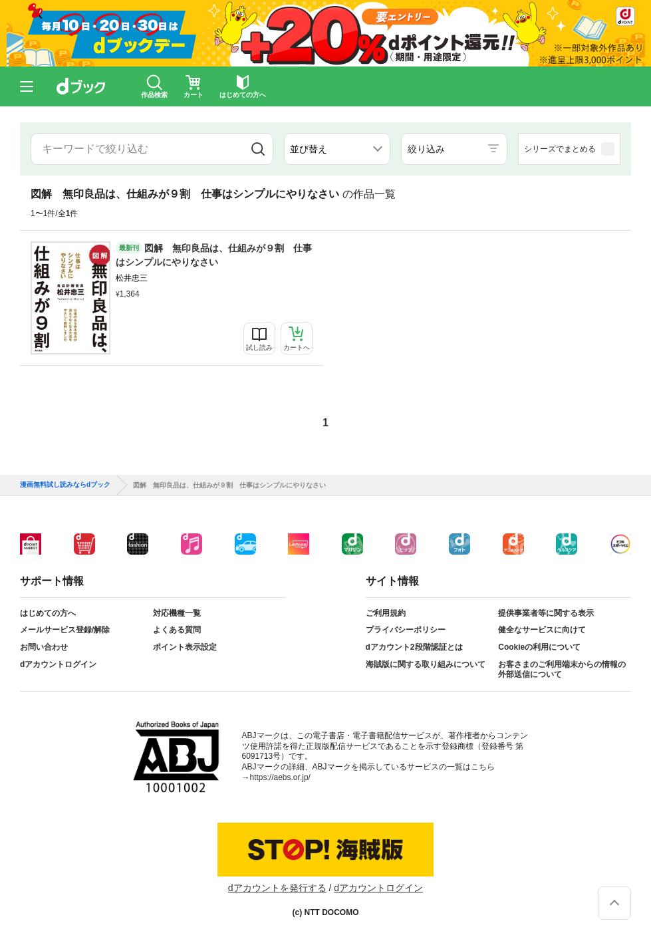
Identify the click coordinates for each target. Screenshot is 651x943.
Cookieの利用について (539, 647)
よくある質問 (177, 629)
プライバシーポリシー (406, 629)
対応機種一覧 (177, 613)
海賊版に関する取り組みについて (425, 664)
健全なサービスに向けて (542, 629)
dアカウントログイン (58, 664)
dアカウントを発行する (277, 887)
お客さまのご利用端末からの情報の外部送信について (562, 670)
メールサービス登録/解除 (65, 629)
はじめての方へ (48, 613)
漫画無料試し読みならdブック (65, 484)
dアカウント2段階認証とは (414, 647)
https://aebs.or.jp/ (280, 777)
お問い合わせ (44, 647)
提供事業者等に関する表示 (546, 613)
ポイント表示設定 (185, 647)
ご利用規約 (386, 613)
